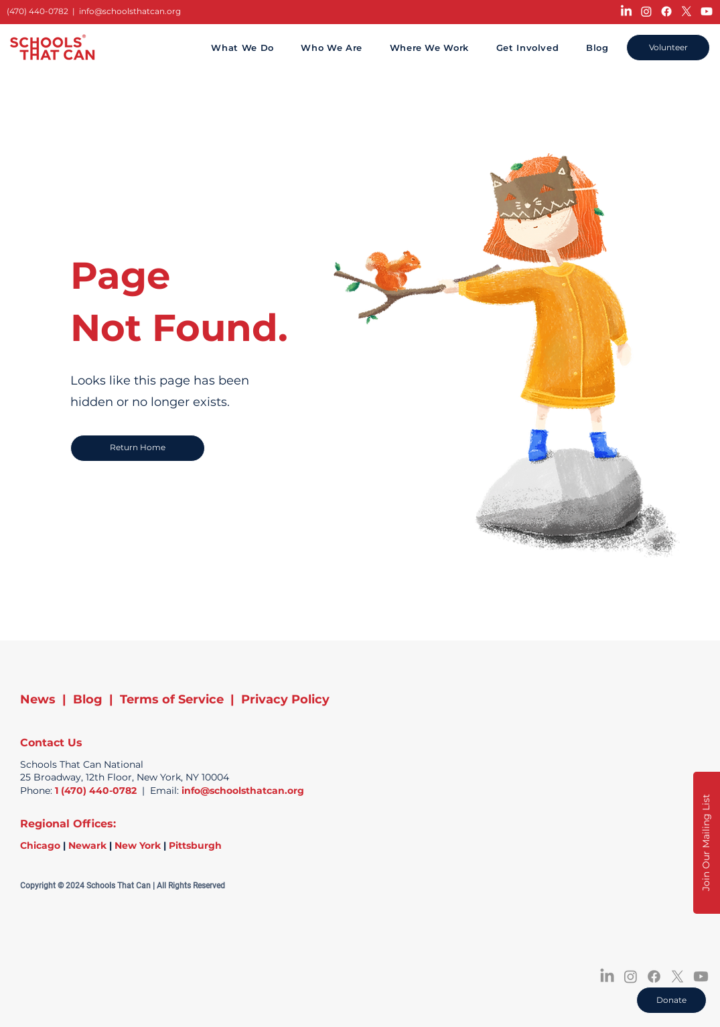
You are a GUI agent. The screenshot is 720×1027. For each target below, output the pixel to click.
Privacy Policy (285, 699)
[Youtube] (706, 11)
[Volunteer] (668, 47)
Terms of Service (172, 699)
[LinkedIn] (626, 11)
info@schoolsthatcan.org (130, 11)
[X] (686, 11)
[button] (706, 843)
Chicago (40, 845)
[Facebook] (666, 11)
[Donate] (671, 1000)
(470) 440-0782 (37, 11)
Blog (87, 699)
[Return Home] (137, 448)
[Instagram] (646, 11)
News (38, 699)
